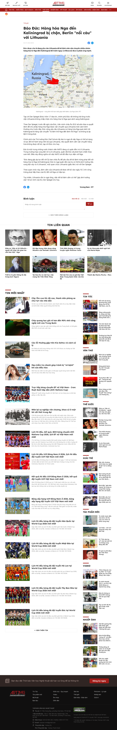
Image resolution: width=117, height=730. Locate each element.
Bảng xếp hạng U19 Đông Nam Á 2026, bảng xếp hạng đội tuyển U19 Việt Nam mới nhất (53, 500)
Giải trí (88, 458)
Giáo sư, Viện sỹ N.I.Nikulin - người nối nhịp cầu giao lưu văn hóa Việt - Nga (16, 250)
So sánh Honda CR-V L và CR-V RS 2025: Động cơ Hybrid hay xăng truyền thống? (105, 585)
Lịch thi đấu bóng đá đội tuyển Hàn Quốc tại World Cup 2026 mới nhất (53, 522)
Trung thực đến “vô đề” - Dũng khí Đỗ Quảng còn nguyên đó (105, 380)
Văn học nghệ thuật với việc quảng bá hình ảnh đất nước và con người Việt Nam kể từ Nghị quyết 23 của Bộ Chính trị (105, 664)
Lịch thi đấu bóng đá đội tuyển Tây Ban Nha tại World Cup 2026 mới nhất (54, 589)
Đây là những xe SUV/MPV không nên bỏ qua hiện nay (104, 595)
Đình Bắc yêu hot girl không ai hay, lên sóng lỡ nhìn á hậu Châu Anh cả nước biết (105, 500)
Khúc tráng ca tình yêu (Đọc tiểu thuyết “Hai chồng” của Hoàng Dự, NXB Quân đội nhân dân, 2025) (105, 393)
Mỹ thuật (63, 10)
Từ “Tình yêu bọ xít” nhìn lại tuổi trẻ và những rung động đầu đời (105, 541)
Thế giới (46, 10)
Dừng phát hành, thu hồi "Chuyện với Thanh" (104, 368)
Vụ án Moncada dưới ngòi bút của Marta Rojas (98, 249)
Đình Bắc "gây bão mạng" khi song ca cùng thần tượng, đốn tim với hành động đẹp (105, 489)
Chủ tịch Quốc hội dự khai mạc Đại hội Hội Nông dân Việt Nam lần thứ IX (105, 327)
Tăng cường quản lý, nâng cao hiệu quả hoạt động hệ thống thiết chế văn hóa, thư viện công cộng (105, 316)
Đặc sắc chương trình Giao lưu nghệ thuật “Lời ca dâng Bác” (105, 464)
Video (86, 565)
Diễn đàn (56, 700)
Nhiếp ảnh (89, 619)
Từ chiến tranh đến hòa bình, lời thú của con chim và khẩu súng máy (105, 518)
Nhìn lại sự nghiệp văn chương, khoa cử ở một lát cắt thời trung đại (105, 357)
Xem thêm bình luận (59, 215)
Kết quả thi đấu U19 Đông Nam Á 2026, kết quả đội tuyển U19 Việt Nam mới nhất (54, 477)
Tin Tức (11, 10)
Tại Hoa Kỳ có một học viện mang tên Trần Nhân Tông (43, 276)
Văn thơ (38, 10)
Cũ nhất (91, 198)
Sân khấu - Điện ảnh (92, 10)
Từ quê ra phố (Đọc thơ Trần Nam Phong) (105, 552)
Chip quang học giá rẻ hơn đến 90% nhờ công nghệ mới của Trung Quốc (53, 321)
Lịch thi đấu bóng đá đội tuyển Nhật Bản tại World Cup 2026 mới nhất (53, 544)
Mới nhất (84, 198)
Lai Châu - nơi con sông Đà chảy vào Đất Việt (105, 529)
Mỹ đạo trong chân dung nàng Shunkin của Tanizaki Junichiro (45, 249)
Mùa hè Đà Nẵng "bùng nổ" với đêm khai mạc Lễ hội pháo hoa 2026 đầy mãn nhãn (105, 639)
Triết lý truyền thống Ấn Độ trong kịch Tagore (15, 276)
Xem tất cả (75, 199)
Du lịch (71, 10)
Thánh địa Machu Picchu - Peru (99, 275)
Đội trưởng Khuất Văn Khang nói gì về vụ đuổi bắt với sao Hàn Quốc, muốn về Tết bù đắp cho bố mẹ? (105, 478)
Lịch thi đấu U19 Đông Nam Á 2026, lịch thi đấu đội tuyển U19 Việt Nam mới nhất (54, 455)
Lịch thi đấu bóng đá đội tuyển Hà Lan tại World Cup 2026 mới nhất (52, 566)
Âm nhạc (79, 10)
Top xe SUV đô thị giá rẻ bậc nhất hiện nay (105, 606)
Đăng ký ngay (99, 681)
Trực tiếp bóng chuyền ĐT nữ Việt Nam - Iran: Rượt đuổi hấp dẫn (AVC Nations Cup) (54, 388)
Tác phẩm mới (91, 512)
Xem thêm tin (42, 630)
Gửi (89, 204)
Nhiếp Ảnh (55, 10)
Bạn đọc (104, 10)
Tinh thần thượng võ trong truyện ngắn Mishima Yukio (70, 249)
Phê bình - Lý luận (100, 691)
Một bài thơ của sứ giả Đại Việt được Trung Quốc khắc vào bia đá (72, 277)
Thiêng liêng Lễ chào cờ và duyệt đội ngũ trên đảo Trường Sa (104, 649)
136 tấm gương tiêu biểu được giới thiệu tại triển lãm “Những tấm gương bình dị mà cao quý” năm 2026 (105, 628)
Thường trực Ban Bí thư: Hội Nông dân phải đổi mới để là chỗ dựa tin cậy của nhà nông (105, 339)
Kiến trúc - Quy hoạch (24, 10)
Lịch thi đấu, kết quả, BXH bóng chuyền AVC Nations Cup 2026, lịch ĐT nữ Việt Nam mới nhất (53, 434)
